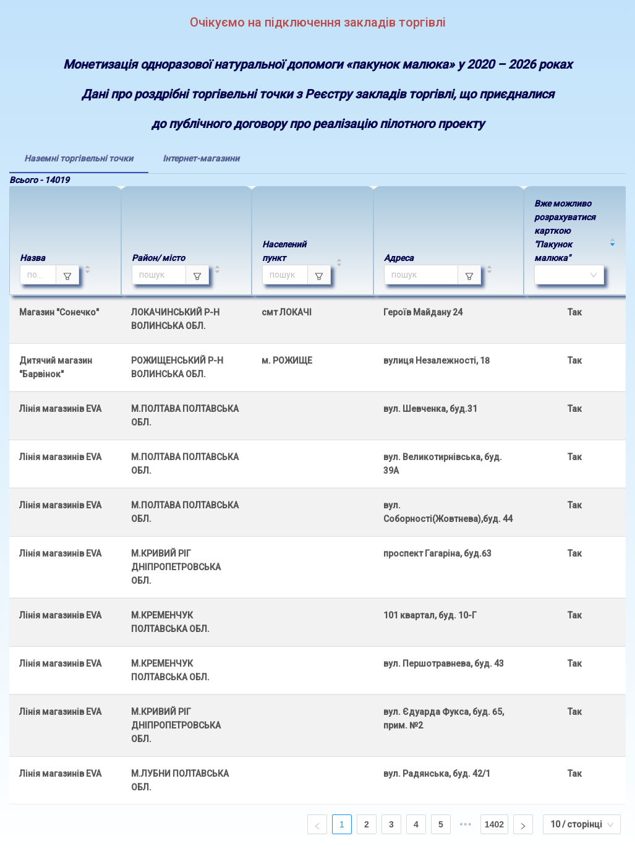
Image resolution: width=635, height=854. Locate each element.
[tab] (78, 158)
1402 (494, 824)
